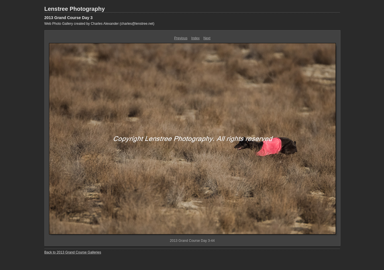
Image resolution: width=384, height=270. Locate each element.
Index (195, 38)
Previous (180, 38)
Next (207, 38)
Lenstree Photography (74, 9)
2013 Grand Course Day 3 (68, 17)
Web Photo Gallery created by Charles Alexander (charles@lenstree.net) (99, 24)
